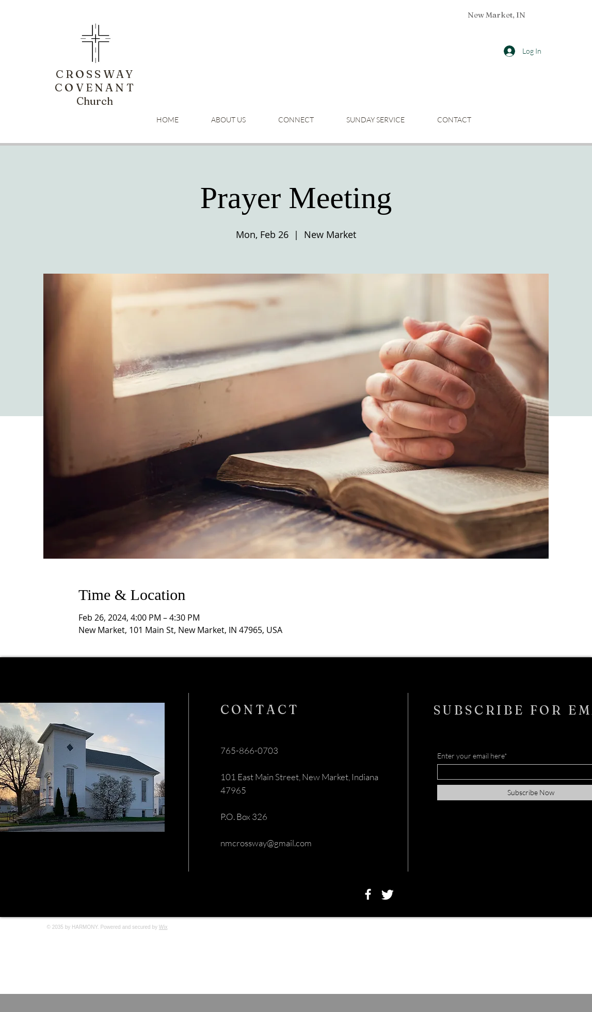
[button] (296, 119)
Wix (163, 927)
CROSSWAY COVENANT (95, 80)
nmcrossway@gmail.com (266, 842)
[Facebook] (368, 894)
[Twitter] (387, 894)
